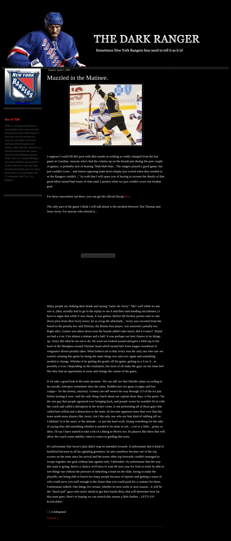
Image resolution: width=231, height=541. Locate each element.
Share (52, 518)
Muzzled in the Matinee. (77, 77)
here (127, 196)
